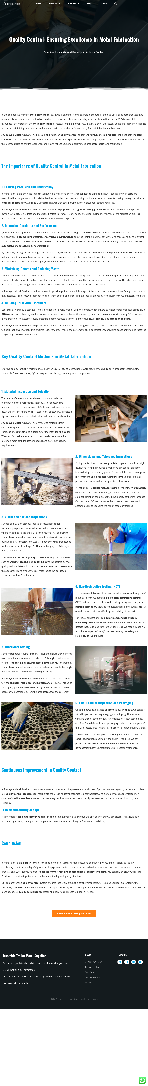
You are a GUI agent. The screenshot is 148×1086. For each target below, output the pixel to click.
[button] (115, 3)
